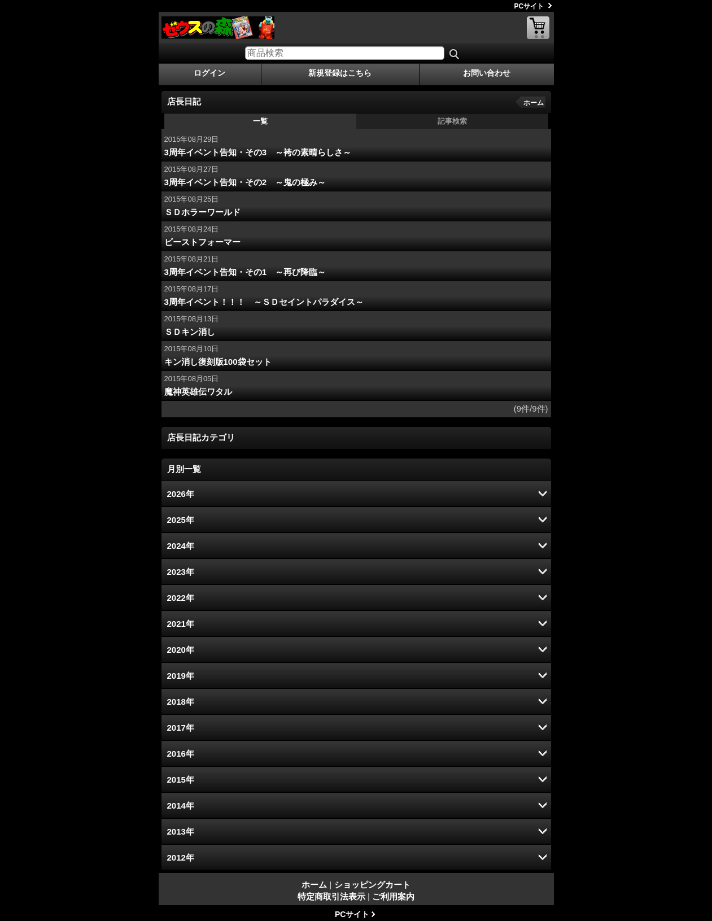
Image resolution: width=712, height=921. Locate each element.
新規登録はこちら (340, 72)
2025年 (180, 520)
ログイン (209, 72)
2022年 (180, 598)
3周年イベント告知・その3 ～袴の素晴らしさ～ (258, 152)
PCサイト (529, 6)
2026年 (180, 494)
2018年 (180, 701)
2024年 (180, 546)
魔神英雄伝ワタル (198, 391)
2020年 (180, 649)
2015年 (180, 779)
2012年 (180, 857)
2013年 (180, 831)
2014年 (180, 805)
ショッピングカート (538, 27)
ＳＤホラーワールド (202, 212)
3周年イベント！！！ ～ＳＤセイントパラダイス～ (264, 302)
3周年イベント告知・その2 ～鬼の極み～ (245, 182)
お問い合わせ (486, 72)
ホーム (533, 103)
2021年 (180, 623)
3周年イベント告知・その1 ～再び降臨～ (245, 272)
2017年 (180, 727)
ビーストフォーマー (202, 242)
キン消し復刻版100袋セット (218, 361)
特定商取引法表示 (331, 896)
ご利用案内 (393, 896)
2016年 (180, 753)
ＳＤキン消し (189, 332)
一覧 (260, 121)
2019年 (180, 675)
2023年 (180, 572)
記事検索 (452, 121)
